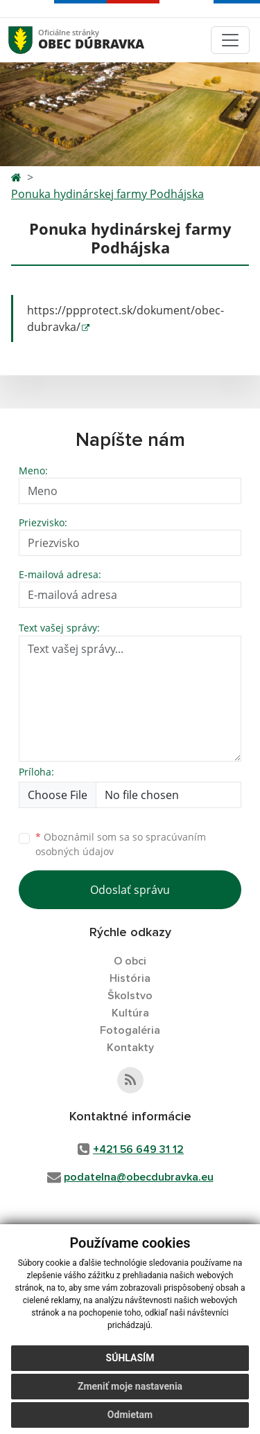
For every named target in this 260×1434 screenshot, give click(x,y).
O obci (130, 961)
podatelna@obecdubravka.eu (139, 1177)
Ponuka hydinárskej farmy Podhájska (107, 193)
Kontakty (130, 1047)
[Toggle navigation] (230, 40)
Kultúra (130, 1013)
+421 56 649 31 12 (138, 1149)
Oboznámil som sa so (120, 844)
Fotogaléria (130, 1030)
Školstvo (130, 995)
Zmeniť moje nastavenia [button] (130, 1386)
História (130, 978)
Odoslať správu (130, 889)
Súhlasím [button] (130, 1357)
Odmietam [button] (130, 1414)
